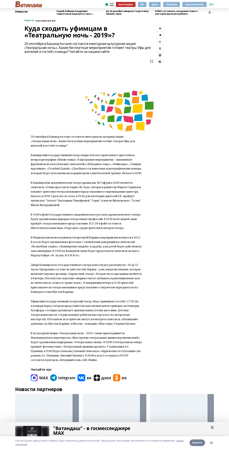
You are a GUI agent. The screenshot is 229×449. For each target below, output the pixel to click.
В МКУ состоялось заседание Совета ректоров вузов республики (176, 12)
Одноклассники (194, 4)
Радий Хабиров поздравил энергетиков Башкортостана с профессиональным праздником (76, 12)
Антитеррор (126, 4)
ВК (142, 4)
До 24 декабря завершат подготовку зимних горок (127, 12)
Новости (21, 11)
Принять (197, 442)
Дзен (155, 4)
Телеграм (171, 4)
